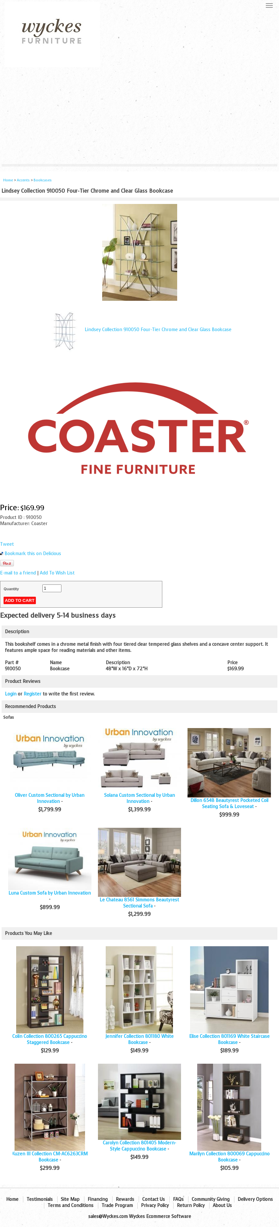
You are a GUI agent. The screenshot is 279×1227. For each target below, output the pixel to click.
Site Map (70, 1199)
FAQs (178, 1199)
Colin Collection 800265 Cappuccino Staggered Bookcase (49, 1039)
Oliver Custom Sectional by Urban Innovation (49, 798)
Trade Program (117, 1205)
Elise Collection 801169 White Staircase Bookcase (229, 1039)
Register (32, 694)
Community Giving (211, 1199)
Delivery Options (255, 1199)
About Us (222, 1205)
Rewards (125, 1199)
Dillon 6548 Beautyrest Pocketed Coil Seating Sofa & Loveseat (229, 803)
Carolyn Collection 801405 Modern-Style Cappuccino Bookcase (139, 1146)
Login (10, 694)
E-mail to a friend (18, 573)
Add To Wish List (57, 573)
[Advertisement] (139, 115)
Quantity (11, 589)
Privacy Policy (155, 1205)
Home (8, 180)
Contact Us (153, 1199)
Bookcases (43, 180)
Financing (98, 1199)
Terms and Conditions (70, 1205)
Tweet (7, 544)
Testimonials (40, 1199)
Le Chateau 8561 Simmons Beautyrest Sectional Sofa (139, 903)
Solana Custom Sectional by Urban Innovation (139, 798)
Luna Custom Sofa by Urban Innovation (49, 893)
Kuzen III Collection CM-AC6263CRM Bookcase (50, 1157)
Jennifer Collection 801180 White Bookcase (139, 1039)
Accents (23, 180)
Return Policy (191, 1205)
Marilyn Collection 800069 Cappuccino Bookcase (229, 1157)
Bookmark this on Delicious (33, 554)
